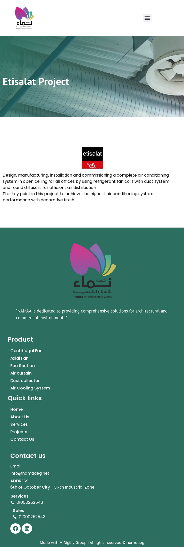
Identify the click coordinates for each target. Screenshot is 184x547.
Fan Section (22, 366)
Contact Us (22, 439)
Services (19, 424)
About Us (19, 417)
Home (16, 409)
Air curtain (21, 373)
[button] (147, 18)
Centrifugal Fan (26, 351)
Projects (18, 432)
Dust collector (25, 381)
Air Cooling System (30, 388)
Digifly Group (75, 542)
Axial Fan (19, 358)
